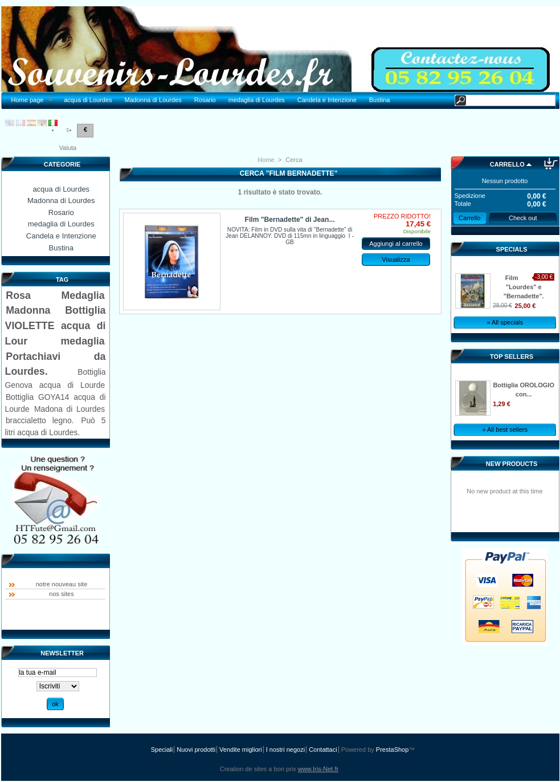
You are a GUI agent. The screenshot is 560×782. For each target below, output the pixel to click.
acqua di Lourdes (88, 99)
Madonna (28, 310)
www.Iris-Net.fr (318, 768)
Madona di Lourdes (69, 409)
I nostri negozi (285, 749)
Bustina (379, 99)
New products (511, 463)
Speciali (162, 749)
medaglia (83, 341)
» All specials (505, 322)
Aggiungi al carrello (396, 243)
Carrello (507, 164)
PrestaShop (392, 749)
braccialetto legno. (40, 420)
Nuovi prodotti (196, 749)
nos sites (61, 593)
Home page (29, 100)
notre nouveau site (62, 584)
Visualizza (396, 259)
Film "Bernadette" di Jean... (290, 220)
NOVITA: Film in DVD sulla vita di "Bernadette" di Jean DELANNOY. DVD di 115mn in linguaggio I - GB (290, 235)
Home (265, 159)
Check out (523, 217)
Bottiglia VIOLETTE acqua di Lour (55, 325)
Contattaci (323, 749)
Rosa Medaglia (55, 295)
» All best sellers (504, 429)
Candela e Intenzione (327, 99)
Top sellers (511, 356)
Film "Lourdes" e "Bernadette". (524, 286)
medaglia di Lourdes (256, 99)
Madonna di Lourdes (153, 99)
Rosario (205, 99)
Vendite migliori (240, 749)
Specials (512, 249)
